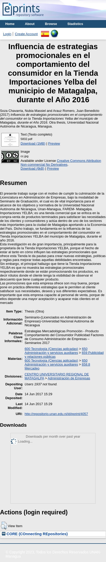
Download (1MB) (33, 143)
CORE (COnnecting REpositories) (35, 534)
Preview (54, 143)
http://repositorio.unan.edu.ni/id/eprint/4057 (56, 414)
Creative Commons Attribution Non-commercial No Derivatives (61, 163)
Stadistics (75, 24)
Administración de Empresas (69, 378)
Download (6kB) (32, 168)
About (30, 24)
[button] (4, 525)
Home (10, 24)
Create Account (26, 34)
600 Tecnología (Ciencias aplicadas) (51, 349)
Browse (51, 24)
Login (7, 34)
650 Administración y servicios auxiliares (56, 351)
